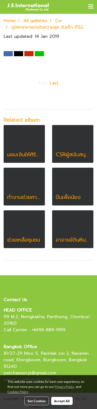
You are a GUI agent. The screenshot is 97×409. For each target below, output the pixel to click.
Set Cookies (37, 401)
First (43, 83)
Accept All (62, 401)
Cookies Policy (17, 391)
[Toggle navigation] (90, 6)
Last (54, 83)
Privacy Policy (64, 386)
